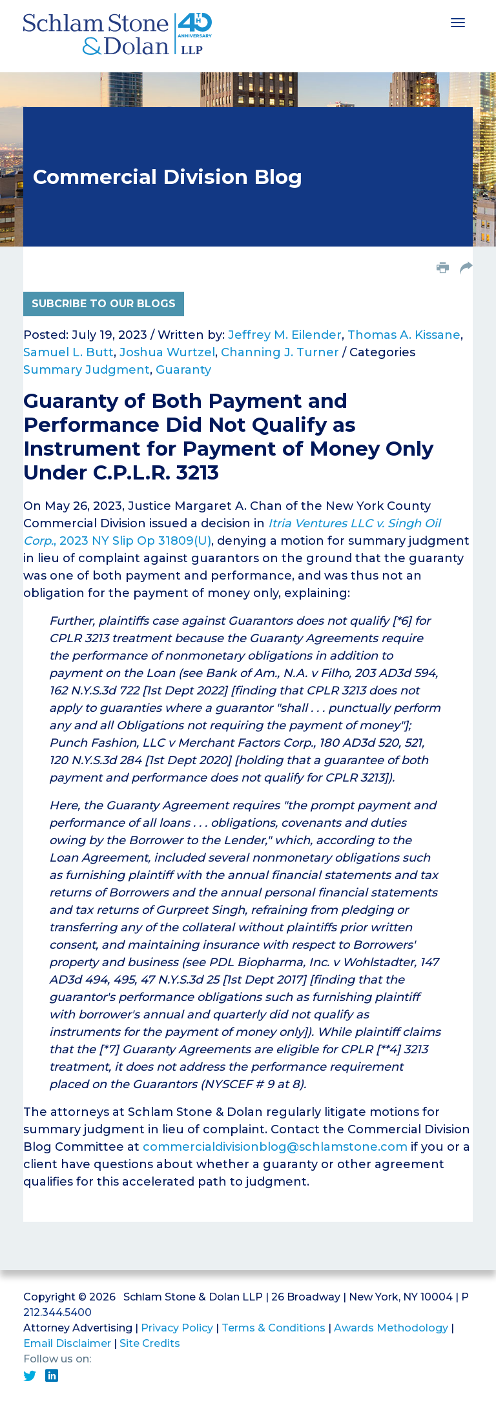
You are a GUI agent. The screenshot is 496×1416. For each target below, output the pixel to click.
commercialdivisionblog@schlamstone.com (275, 1147)
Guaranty (183, 370)
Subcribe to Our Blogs (104, 304)
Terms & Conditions (274, 1328)
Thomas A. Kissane (403, 335)
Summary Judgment (86, 370)
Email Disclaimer (67, 1343)
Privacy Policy (177, 1328)
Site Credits (149, 1343)
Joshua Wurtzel (167, 352)
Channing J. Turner (280, 352)
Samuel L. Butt (68, 352)
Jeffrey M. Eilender (285, 335)
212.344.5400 (57, 1312)
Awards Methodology (391, 1328)
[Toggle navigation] (458, 21)
